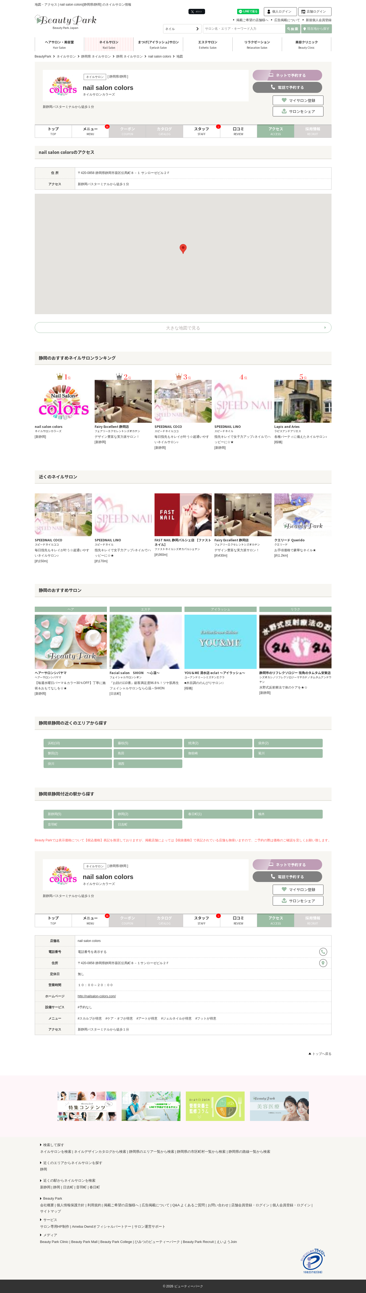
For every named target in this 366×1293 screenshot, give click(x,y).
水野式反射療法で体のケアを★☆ (283, 687)
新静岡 (45, 1187)
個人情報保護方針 (70, 1205)
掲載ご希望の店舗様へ (252, 20)
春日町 (95, 1187)
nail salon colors (89, 941)
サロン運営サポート (149, 1226)
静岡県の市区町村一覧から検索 (201, 1152)
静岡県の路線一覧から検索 (249, 1152)
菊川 (261, 753)
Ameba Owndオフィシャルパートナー (101, 1226)
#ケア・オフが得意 (119, 1018)
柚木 (261, 814)
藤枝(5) (123, 743)
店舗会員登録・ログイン (250, 1205)
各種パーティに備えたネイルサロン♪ (300, 437)
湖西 (121, 764)
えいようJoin (227, 1242)
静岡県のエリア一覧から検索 (151, 1152)
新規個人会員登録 (319, 20)
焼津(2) (193, 743)
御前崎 (193, 753)
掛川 (51, 764)
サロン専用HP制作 (54, 1226)
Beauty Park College (116, 1242)
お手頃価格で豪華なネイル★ (295, 550)
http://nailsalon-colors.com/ (97, 996)
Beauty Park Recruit (198, 1242)
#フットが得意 (206, 1018)
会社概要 (47, 1205)
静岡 (43, 1169)
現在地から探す (316, 29)
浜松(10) (54, 743)
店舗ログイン (316, 11)
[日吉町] (115, 693)
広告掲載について (287, 20)
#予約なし (85, 1007)
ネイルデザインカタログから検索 (100, 1152)
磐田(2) (53, 753)
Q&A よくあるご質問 (188, 1205)
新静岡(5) (54, 814)
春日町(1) (195, 814)
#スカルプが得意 (90, 1018)
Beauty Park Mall (84, 1242)
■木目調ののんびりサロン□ (204, 683)
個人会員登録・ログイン (291, 1205)
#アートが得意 (147, 1018)
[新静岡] (40, 437)
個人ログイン (281, 11)
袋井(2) (263, 743)
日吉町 (123, 824)
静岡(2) (123, 814)
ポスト (196, 11)
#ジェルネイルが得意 (176, 1018)
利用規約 (94, 1205)
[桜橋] (278, 442)
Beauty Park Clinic (54, 1242)
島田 (121, 753)
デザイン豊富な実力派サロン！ (117, 437)
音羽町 (52, 824)
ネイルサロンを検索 (55, 1152)
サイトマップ (50, 1211)
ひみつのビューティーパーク (157, 1242)
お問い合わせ (218, 1205)
